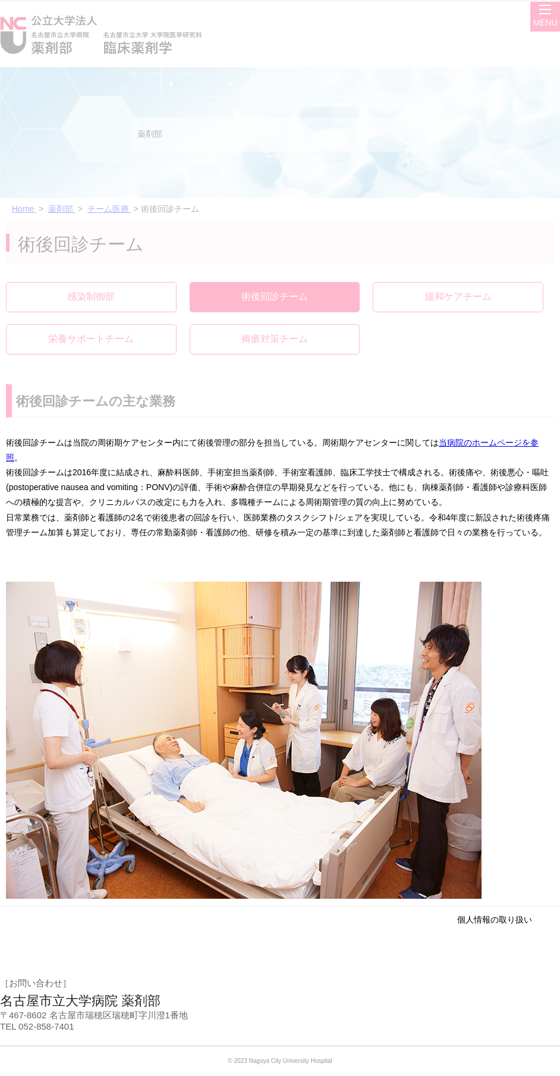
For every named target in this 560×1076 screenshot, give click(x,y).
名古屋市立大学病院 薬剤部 (80, 1000)
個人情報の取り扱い (494, 919)
